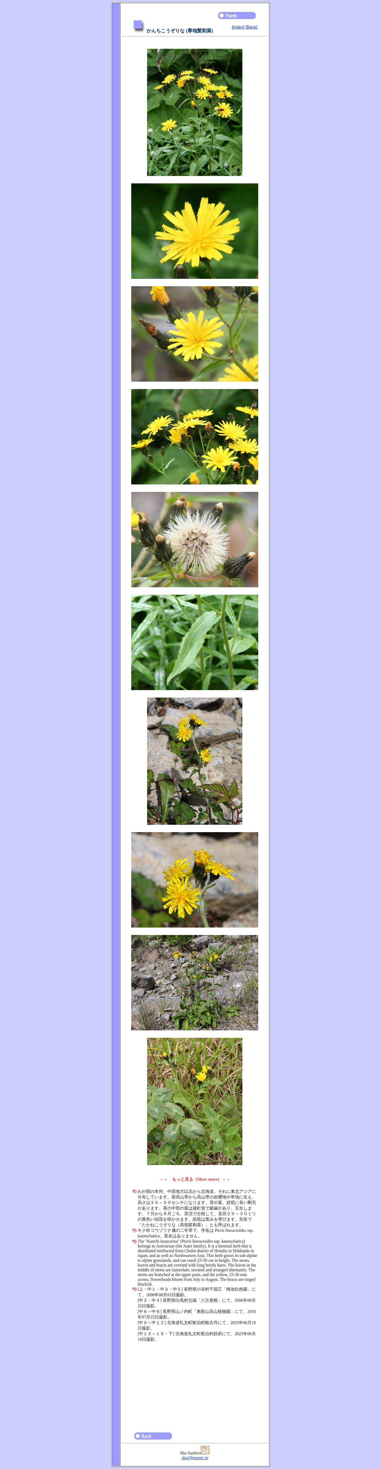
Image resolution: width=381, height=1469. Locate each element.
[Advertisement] (194, 1385)
